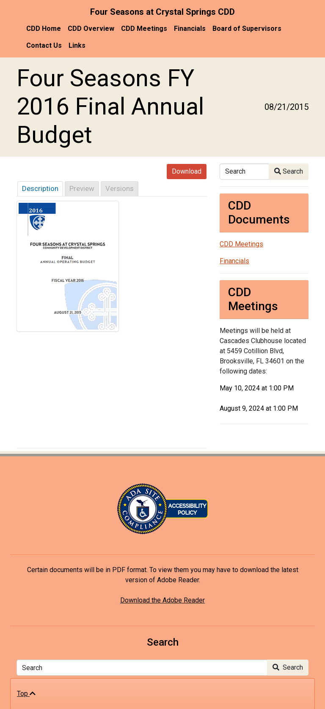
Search (288, 171)
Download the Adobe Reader (162, 600)
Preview (81, 188)
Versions (119, 188)
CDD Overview (91, 29)
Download (186, 171)
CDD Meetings (144, 29)
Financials (190, 29)
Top (26, 694)
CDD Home (43, 29)
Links (77, 45)
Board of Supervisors (246, 29)
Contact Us (44, 45)
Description (40, 188)
